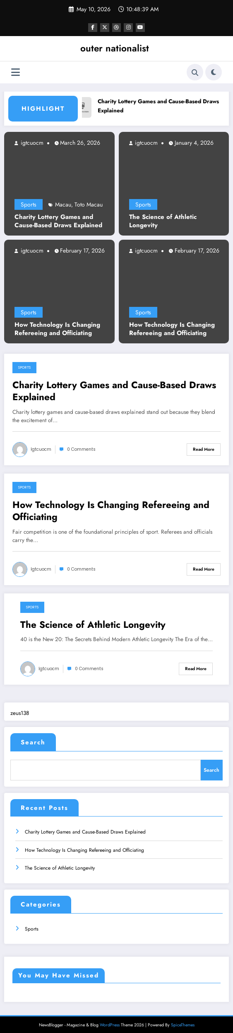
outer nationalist (114, 47)
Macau (63, 204)
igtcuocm (31, 142)
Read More (203, 449)
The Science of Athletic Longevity (163, 221)
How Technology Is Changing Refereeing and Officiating (57, 329)
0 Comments (81, 449)
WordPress (110, 1020)
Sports (28, 204)
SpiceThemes (183, 1020)
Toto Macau (88, 204)
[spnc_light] (213, 71)
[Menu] (15, 71)
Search (33, 741)
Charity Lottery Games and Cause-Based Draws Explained (58, 221)
